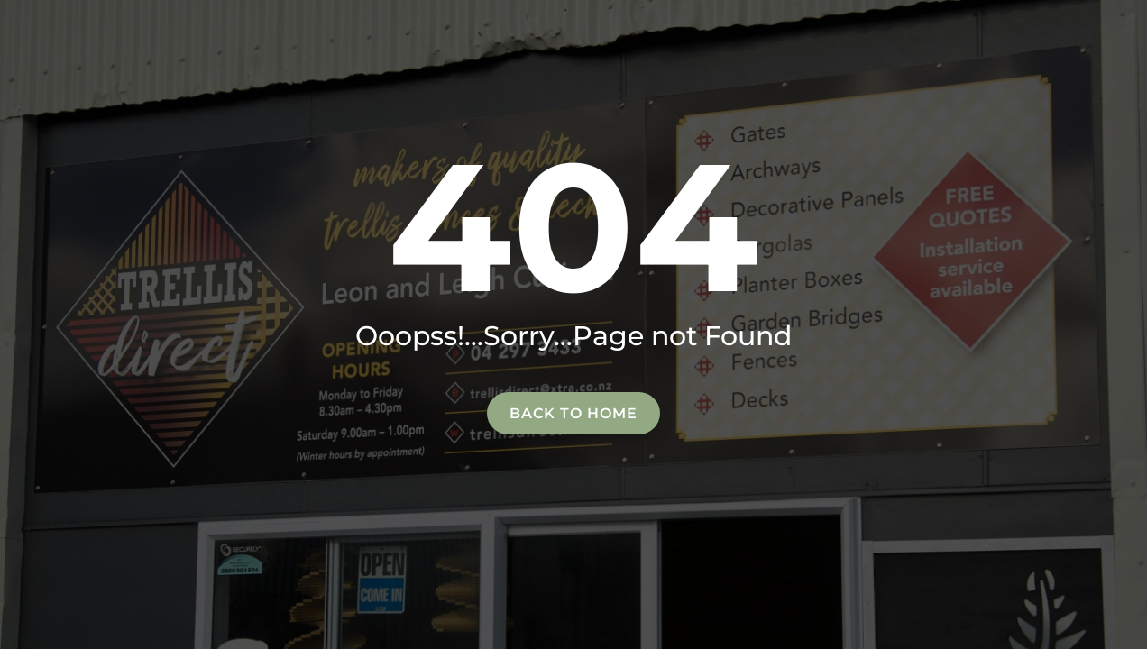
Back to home (573, 413)
